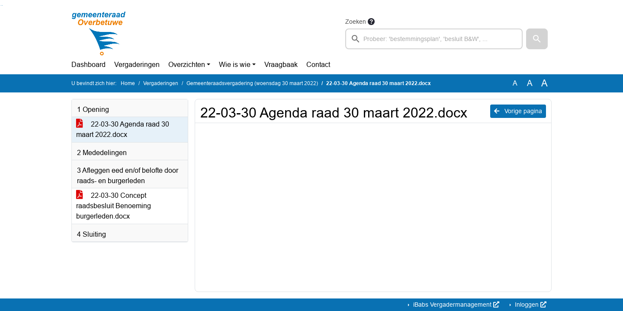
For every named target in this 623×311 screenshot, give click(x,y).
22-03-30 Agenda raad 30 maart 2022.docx (122, 129)
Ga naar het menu (2, 5)
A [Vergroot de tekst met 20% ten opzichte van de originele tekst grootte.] (530, 83)
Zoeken (355, 21)
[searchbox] (434, 39)
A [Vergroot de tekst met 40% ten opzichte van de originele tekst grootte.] (544, 83)
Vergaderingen (137, 64)
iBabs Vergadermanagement (455, 304)
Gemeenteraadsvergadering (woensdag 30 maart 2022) (252, 83)
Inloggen (529, 304)
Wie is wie (234, 64)
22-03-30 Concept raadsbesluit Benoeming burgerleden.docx (113, 206)
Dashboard (88, 64)
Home (128, 83)
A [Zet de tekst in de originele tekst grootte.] (515, 83)
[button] (537, 39)
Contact (318, 64)
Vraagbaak (281, 64)
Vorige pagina (518, 111)
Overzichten (186, 64)
